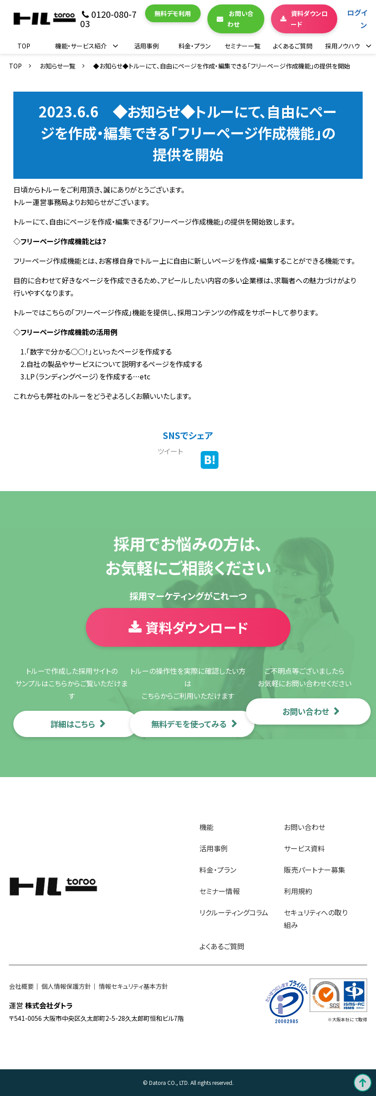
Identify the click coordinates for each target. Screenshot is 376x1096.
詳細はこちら (72, 723)
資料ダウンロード (309, 19)
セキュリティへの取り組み (316, 918)
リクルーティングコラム (233, 912)
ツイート (170, 451)
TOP (23, 45)
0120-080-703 (108, 19)
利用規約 (298, 891)
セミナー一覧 (242, 45)
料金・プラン (194, 45)
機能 (206, 827)
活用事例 (146, 45)
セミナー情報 (219, 891)
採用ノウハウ (342, 45)
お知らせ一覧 (57, 65)
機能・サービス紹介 (81, 45)
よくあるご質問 (292, 45)
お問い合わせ (240, 19)
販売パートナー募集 (314, 869)
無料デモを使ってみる (189, 723)
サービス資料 (304, 848)
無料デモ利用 (172, 13)
